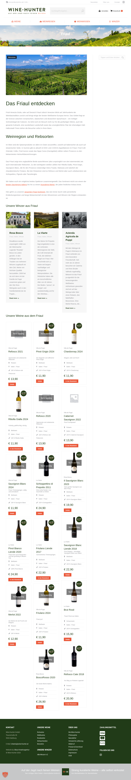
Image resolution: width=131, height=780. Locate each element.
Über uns (106, 2)
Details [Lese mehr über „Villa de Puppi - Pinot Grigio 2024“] (40, 381)
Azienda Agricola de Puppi (72, 236)
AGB (70, 756)
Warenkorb (117, 11)
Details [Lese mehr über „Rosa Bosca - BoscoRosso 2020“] (40, 707)
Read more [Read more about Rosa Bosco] (14, 298)
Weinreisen (12, 57)
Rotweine (40, 732)
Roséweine (41, 738)
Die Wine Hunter (74, 732)
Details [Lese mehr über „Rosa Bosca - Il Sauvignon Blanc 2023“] (68, 510)
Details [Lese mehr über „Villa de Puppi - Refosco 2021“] (12, 384)
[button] (5, 775)
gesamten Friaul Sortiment (34, 192)
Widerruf (71, 744)
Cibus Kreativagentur (22, 750)
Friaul (11, 236)
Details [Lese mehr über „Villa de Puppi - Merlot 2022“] (12, 644)
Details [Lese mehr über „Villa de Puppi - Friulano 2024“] (40, 642)
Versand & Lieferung (75, 741)
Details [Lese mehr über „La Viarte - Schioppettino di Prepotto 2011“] (40, 513)
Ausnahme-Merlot (47, 185)
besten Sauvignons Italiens (16, 185)
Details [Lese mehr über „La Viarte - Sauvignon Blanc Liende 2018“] (68, 575)
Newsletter (94, 2)
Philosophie (72, 735)
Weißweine (41, 735)
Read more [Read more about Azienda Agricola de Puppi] (70, 308)
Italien (16, 236)
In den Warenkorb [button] (71, 381)
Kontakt (117, 2)
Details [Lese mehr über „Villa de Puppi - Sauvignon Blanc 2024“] (12, 513)
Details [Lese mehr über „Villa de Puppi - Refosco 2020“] (40, 449)
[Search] (67, 10)
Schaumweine (42, 741)
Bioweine (40, 744)
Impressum (72, 753)
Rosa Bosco (16, 233)
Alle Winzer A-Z (42, 755)
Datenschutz (73, 750)
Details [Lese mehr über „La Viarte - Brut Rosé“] (68, 639)
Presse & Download (75, 747)
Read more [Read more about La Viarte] (42, 298)
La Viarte (42, 233)
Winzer (21, 236)
